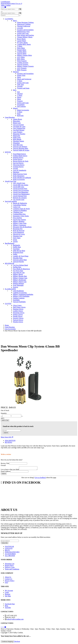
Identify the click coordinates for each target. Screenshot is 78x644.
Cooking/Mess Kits (19, 214)
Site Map (8, 596)
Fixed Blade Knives (19, 154)
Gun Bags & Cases (19, 126)
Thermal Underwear (23, 26)
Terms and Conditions (12, 570)
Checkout (17, 642)
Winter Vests (21, 75)
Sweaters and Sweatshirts (25, 30)
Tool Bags (16, 249)
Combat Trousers (22, 62)
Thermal (20, 94)
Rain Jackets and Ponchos (25, 35)
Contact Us (13, 3)
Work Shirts (21, 48)
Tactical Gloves (18, 320)
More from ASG (7, 437)
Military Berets (18, 274)
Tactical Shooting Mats (20, 148)
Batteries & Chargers (20, 198)
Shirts (19, 99)
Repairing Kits (18, 229)
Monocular (16, 135)
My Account (9, 591)
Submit (6, 432)
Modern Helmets (18, 283)
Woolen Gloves (18, 322)
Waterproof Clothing (23, 24)
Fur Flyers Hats (18, 271)
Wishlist (7, 3)
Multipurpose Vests (23, 31)
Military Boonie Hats (20, 276)
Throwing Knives (18, 165)
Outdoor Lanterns (18, 298)
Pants (19, 114)
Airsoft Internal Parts (20, 196)
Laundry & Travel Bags (20, 256)
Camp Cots (16, 207)
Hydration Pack (18, 252)
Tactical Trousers (22, 64)
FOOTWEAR (9, 547)
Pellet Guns (17, 137)
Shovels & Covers (19, 234)
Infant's (15, 108)
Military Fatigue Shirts (24, 55)
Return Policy (9, 566)
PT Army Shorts (22, 42)
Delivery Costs (10, 568)
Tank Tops (20, 84)
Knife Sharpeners (18, 176)
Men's (15, 20)
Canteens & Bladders (20, 210)
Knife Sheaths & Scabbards (22, 177)
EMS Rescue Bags (19, 250)
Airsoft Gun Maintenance (21, 194)
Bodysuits (20, 115)
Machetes (16, 172)
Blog (6, 606)
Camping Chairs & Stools (21, 208)
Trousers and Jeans (23, 88)
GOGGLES (8, 549)
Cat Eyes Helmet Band (20, 265)
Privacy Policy (9, 581)
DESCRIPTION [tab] (10, 440)
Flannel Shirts (21, 50)
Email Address (5, 472)
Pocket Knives (17, 159)
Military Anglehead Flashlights (23, 294)
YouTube (8, 608)
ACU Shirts (21, 57)
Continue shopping (7, 642)
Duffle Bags (17, 247)
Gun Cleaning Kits (19, 128)
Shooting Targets (18, 141)
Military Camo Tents (20, 223)
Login (3, 2)
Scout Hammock (18, 232)
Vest (18, 92)
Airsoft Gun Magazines (20, 192)
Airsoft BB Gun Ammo (20, 185)
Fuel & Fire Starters (19, 219)
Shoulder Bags (18, 258)
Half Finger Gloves (19, 307)
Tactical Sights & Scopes (21, 150)
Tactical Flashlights (19, 302)
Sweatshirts (21, 104)
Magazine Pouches (19, 134)
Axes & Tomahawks (19, 170)
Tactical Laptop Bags (20, 260)
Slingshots (16, 143)
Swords (15, 168)
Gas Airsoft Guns (18, 199)
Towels (15, 241)
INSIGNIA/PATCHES (12, 552)
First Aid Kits (17, 218)
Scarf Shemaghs (18, 285)
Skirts (19, 77)
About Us (8, 577)
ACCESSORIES (10, 554)
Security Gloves (18, 318)
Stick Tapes (17, 238)
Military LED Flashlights (21, 296)
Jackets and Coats (23, 33)
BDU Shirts (21, 59)
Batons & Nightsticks (20, 203)
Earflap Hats (17, 267)
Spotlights (16, 300)
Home (3, 3)
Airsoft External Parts (20, 188)
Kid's (14, 90)
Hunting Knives (18, 157)
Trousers (20, 101)
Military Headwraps (19, 280)
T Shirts (19, 46)
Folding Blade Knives (20, 156)
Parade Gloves (17, 316)
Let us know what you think (10, 470)
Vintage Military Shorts (24, 37)
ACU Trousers (22, 68)
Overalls (20, 86)
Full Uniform (21, 106)
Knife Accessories (19, 179)
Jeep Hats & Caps (19, 272)
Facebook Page (10, 604)
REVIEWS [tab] (8, 442)
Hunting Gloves (18, 309)
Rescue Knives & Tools (20, 161)
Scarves (15, 287)
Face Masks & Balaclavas (21, 269)
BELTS (7, 551)
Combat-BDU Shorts (24, 44)
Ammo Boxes (17, 119)
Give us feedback (40, 478)
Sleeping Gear (17, 236)
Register (7, 2)
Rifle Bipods (17, 139)
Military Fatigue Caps (20, 278)
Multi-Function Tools (20, 174)
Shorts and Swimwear (24, 79)
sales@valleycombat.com (15, 620)
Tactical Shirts (21, 53)
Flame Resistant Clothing (25, 22)
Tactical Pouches (18, 261)
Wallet (15, 254)
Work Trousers (22, 61)
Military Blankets (18, 221)
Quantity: (4, 413)
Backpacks (16, 245)
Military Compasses (19, 225)
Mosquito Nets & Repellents (22, 227)
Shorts (19, 97)
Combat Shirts (21, 52)
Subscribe (5, 543)
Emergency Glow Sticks (21, 216)
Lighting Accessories (20, 292)
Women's (16, 72)
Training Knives (18, 167)
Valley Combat (6, 5)
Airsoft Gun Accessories (21, 190)
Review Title (5, 463)
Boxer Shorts (21, 39)
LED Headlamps (18, 291)
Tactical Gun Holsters (20, 146)
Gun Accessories (18, 125)
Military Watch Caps (20, 282)
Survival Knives (18, 163)
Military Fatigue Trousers (25, 66)
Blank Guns (17, 123)
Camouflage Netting (19, 205)
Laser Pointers (17, 132)
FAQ (6, 583)
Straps (15, 240)
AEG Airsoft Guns (19, 183)
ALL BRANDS (10, 556)
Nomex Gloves (18, 314)
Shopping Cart (9, 564)
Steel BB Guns (18, 145)
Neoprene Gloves (18, 313)
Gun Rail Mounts (18, 130)
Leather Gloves (18, 311)
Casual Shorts (21, 41)
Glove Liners (17, 305)
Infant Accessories (23, 110)
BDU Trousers (22, 70)
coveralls (20, 28)
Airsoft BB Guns (18, 187)
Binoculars (16, 121)
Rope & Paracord (18, 230)
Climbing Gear (18, 212)
